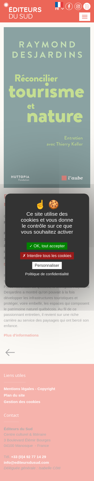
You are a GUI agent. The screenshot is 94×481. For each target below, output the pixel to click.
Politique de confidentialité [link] (47, 274)
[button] (59, 6)
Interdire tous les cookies (47, 256)
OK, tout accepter (47, 246)
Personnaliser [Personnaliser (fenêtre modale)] (47, 265)
